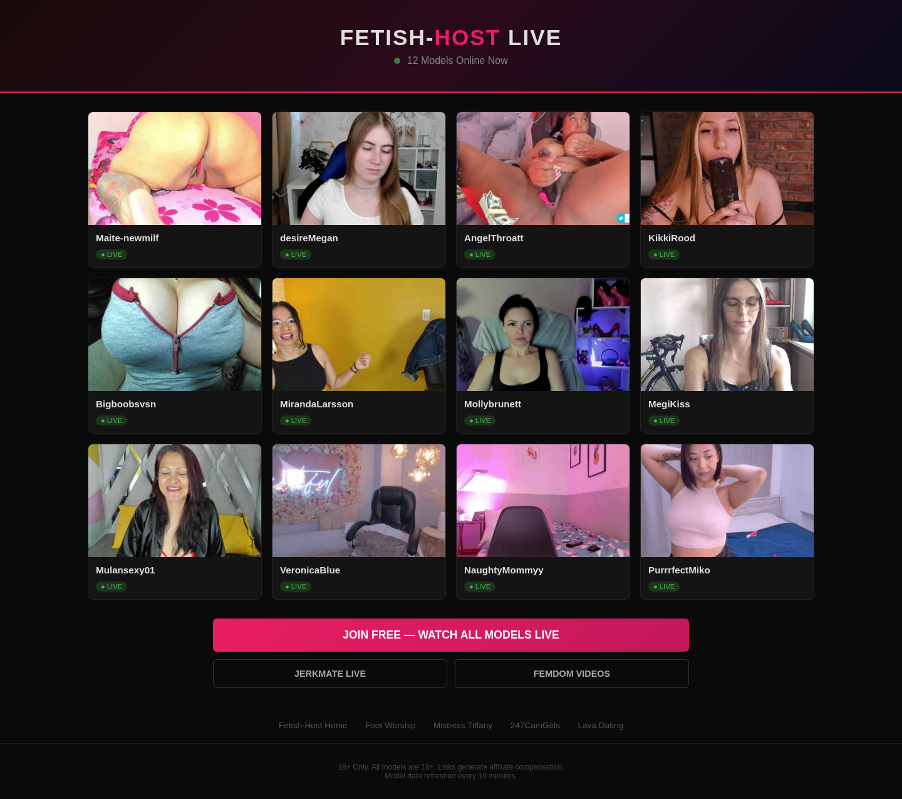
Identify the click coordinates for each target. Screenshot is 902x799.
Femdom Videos (572, 674)
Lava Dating (600, 725)
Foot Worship (390, 725)
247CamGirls (535, 725)
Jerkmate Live (330, 674)
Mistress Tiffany (462, 725)
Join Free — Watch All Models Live (451, 635)
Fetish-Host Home (313, 725)
